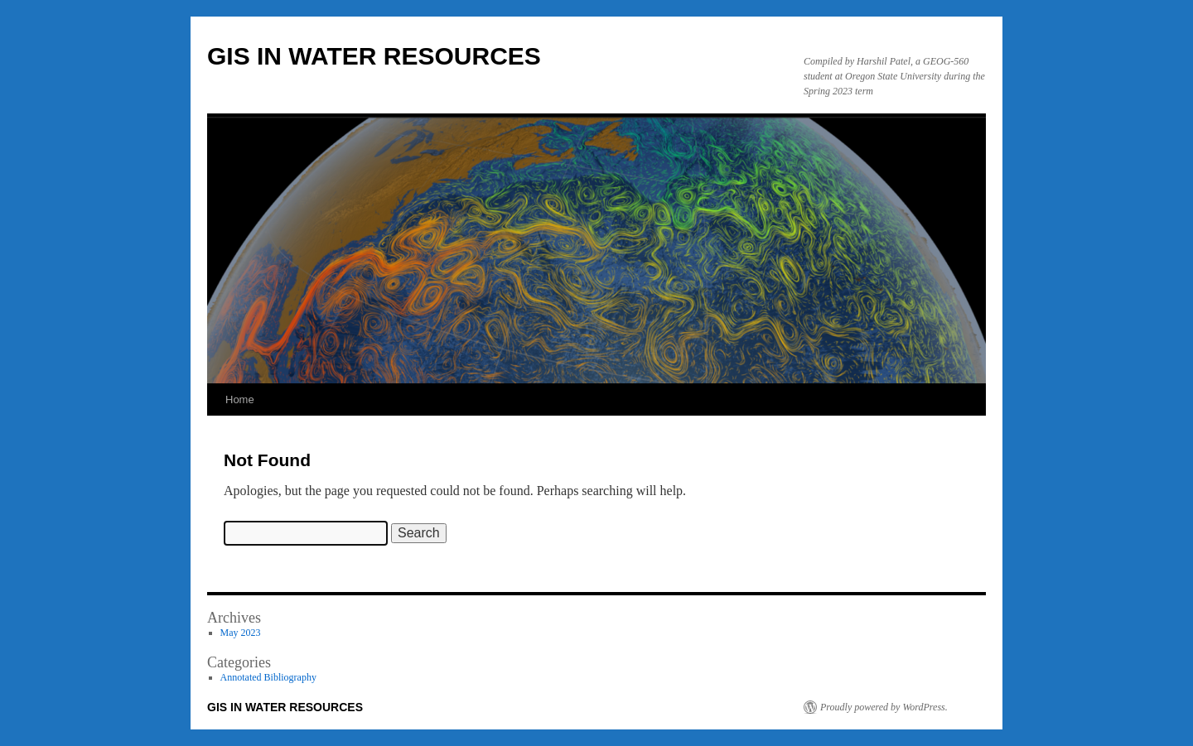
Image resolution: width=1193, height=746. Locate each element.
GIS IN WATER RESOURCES (374, 56)
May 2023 (240, 632)
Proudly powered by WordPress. (884, 707)
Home (239, 399)
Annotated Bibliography (268, 677)
